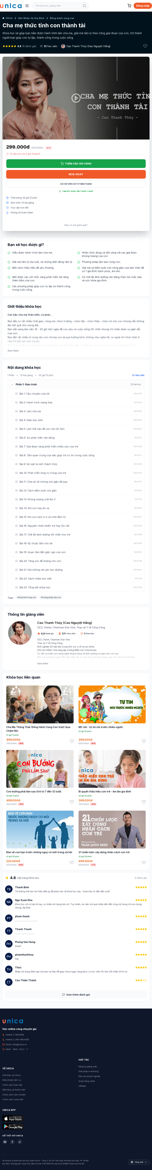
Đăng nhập (143, 5)
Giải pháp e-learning (88, 1071)
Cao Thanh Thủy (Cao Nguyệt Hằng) (88, 46)
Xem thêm (13, 350)
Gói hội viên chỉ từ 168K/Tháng (76, 184)
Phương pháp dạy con (51, 597)
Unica (7, 18)
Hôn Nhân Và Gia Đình (31, 18)
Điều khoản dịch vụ (11, 1080)
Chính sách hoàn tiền (12, 1099)
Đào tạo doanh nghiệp (89, 1076)
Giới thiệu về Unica (11, 1075)
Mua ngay (76, 174)
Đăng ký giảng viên (88, 1066)
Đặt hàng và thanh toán (13, 1089)
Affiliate (82, 1086)
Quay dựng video (87, 1081)
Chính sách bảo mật (12, 1085)
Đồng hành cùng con (62, 18)
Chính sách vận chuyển (14, 1094)
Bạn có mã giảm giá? (76, 225)
